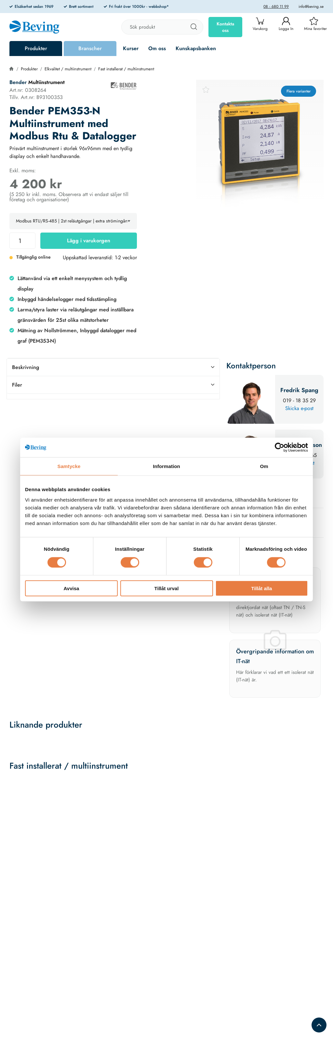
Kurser (131, 48)
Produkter (36, 48)
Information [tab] (166, 466)
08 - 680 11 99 (276, 6)
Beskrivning (113, 367)
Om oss (157, 48)
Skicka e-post (299, 408)
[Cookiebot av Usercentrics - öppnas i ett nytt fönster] (279, 447)
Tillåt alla (261, 588)
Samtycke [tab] (69, 466)
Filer (113, 385)
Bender (18, 82)
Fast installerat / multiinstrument (126, 69)
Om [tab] (264, 466)
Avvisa (71, 588)
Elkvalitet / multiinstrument (68, 69)
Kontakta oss (225, 27)
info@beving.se (311, 6)
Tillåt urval (166, 588)
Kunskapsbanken (196, 48)
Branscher (90, 48)
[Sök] (193, 27)
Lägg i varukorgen (88, 240)
